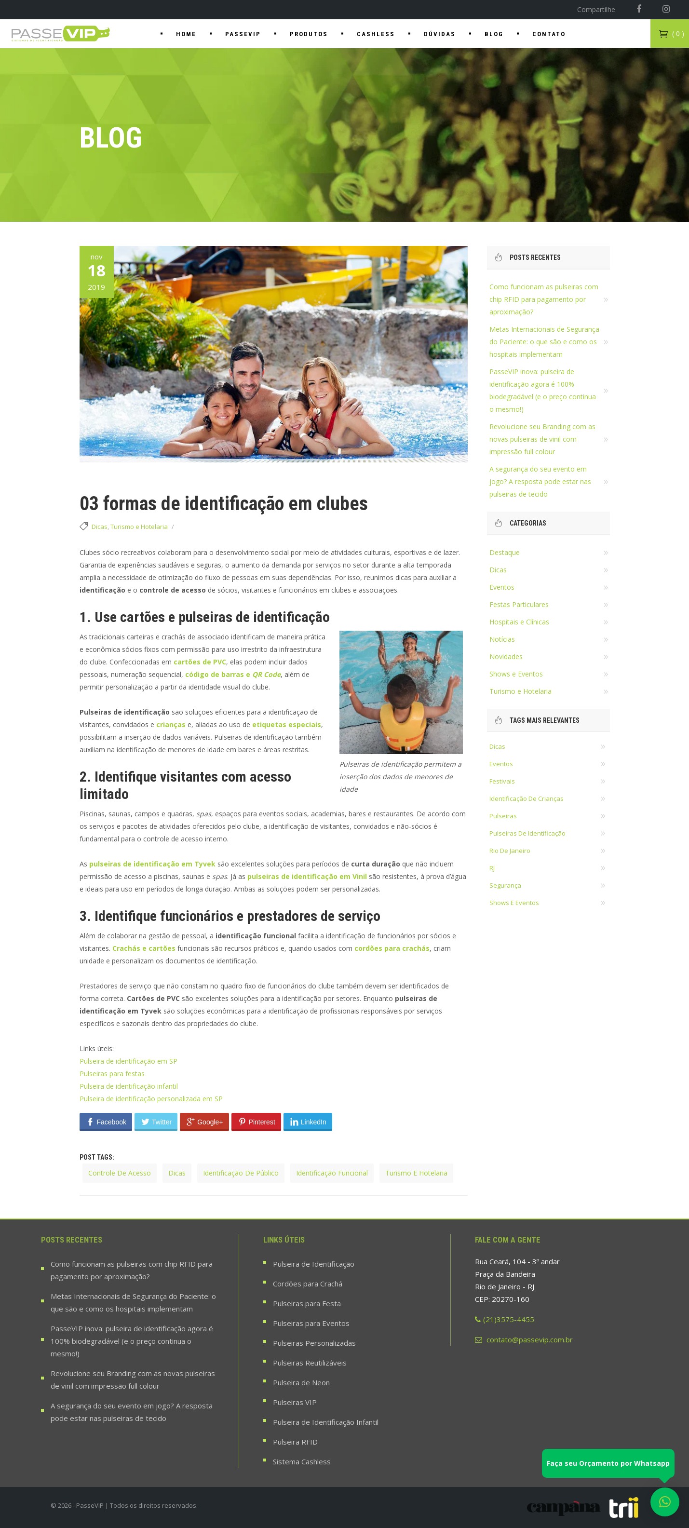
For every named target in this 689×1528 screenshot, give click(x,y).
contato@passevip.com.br (524, 1339)
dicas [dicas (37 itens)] (497, 746)
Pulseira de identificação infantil (129, 1086)
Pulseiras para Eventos (311, 1323)
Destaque (504, 552)
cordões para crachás (392, 948)
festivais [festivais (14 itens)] (502, 781)
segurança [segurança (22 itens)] (505, 885)
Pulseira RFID (295, 1442)
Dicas (100, 526)
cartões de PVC (200, 661)
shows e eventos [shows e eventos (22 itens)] (514, 902)
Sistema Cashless (302, 1461)
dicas (177, 1172)
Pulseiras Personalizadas (314, 1343)
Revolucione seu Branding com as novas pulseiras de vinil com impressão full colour (542, 439)
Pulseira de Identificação (313, 1264)
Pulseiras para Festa (307, 1303)
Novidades (506, 656)
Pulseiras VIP (295, 1402)
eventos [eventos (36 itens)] (501, 763)
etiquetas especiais (286, 724)
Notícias (502, 639)
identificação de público (241, 1172)
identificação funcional (332, 1172)
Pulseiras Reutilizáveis (310, 1362)
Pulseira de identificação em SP (128, 1061)
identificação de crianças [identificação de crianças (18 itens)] (526, 798)
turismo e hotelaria (416, 1172)
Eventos (501, 587)
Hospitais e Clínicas (519, 621)
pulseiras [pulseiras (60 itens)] (503, 815)
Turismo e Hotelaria (139, 526)
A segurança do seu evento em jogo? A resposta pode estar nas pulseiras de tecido (540, 481)
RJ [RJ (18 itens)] (492, 868)
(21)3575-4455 (504, 1319)
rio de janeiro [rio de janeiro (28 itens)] (509, 850)
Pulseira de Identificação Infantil (325, 1422)
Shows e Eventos (516, 673)
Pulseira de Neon (301, 1382)
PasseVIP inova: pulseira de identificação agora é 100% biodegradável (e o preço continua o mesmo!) (132, 1341)
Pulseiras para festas (112, 1073)
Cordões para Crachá (307, 1283)
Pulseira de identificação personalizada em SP (151, 1098)
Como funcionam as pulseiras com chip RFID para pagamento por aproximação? (543, 299)
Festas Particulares (519, 604)
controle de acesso (119, 1172)
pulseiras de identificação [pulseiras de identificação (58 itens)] (527, 833)
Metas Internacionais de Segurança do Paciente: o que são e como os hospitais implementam (544, 342)
